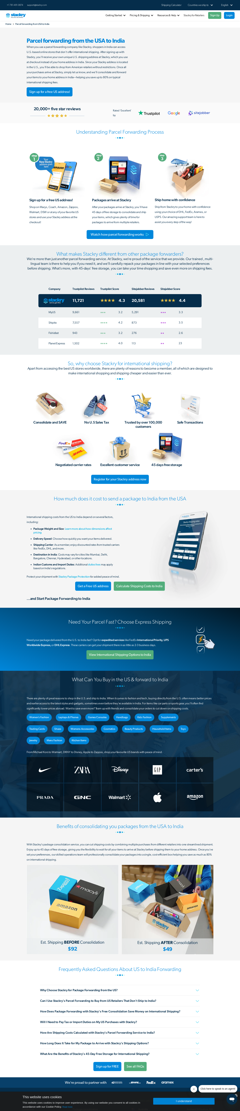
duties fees (94, 564)
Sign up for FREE (107, 1066)
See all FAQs (135, 1066)
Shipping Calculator (171, 5)
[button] (198, 5)
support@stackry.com (37, 5)
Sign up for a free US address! (49, 92)
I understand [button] (184, 1101)
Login (229, 15)
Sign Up (214, 15)
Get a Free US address (93, 586)
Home (8, 24)
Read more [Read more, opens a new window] (67, 1107)
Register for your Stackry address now (120, 479)
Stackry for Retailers (194, 15)
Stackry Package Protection (74, 576)
